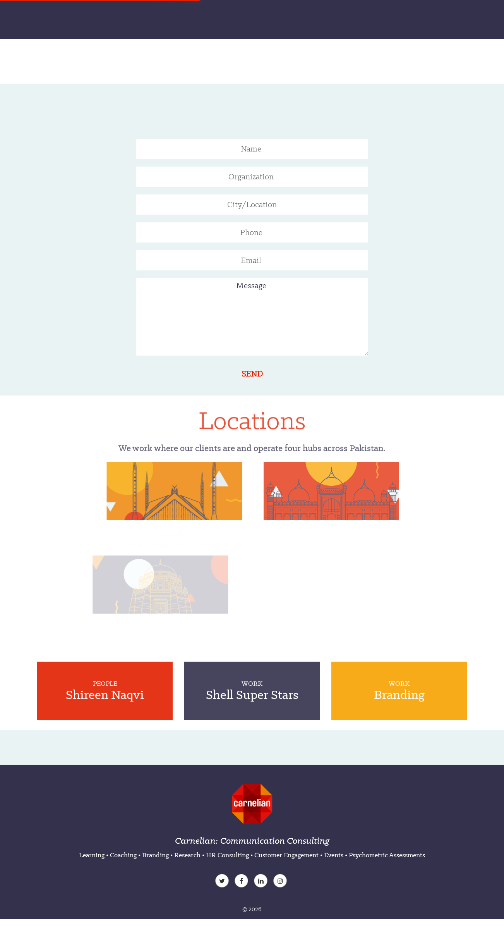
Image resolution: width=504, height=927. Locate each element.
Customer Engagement (286, 855)
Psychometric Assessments (387, 855)
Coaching (123, 855)
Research (187, 855)
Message (252, 317)
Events (333, 855)
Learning (92, 855)
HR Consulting (227, 855)
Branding (155, 855)
